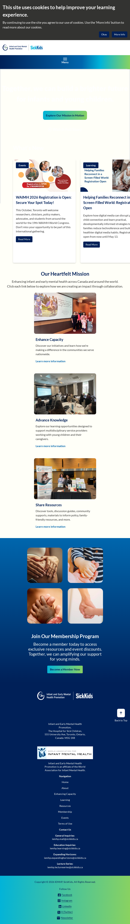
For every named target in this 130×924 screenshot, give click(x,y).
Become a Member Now (65, 669)
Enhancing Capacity (65, 793)
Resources (65, 805)
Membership (65, 811)
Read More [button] (24, 239)
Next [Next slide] (123, 152)
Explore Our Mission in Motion (65, 115)
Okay (104, 34)
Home (65, 782)
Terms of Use (65, 823)
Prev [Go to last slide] (112, 152)
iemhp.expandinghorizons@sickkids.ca (65, 857)
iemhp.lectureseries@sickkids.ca (65, 867)
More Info (119, 34)
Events (65, 817)
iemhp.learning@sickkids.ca (65, 848)
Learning (65, 799)
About (65, 788)
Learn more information (50, 361)
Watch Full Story (65, 129)
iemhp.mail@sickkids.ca (65, 838)
